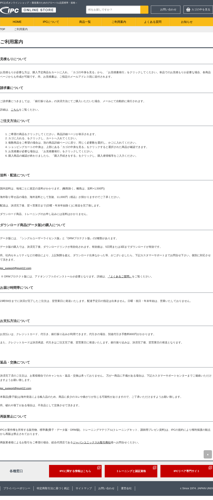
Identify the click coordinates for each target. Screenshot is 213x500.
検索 (144, 10)
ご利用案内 (119, 21)
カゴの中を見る (200, 9)
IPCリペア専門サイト (187, 471)
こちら (15, 109)
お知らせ (187, 21)
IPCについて (51, 21)
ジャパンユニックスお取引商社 (92, 442)
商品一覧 (85, 21)
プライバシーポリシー (16, 488)
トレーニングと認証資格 (131, 471)
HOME (17, 21)
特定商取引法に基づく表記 (53, 488)
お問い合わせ (168, 9)
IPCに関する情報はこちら (75, 471)
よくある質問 (152, 21)
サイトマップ (84, 488)
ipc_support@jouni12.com (15, 268)
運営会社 (126, 488)
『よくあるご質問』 (120, 276)
